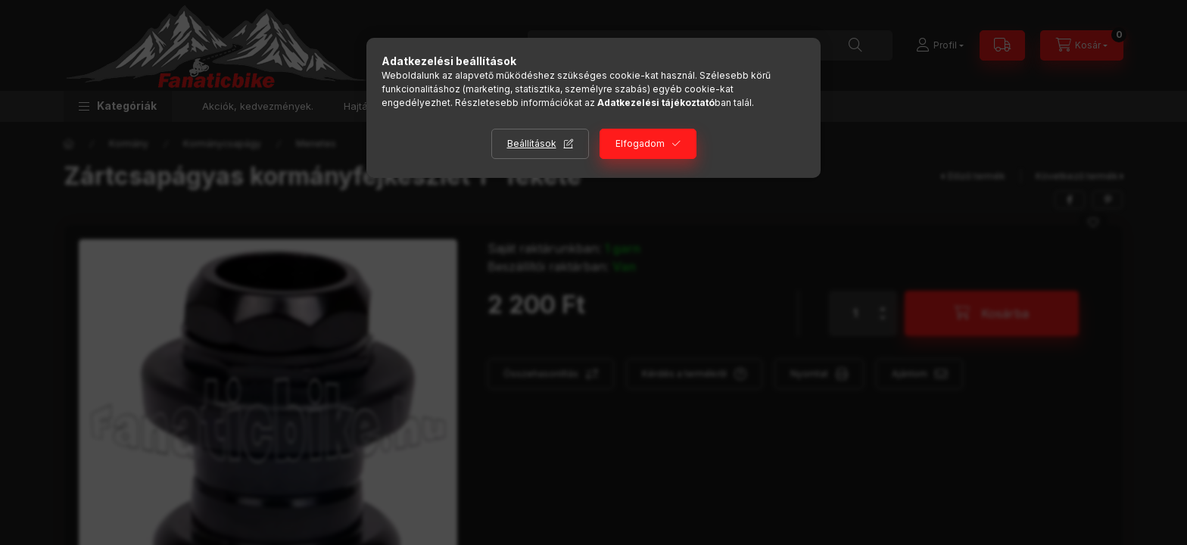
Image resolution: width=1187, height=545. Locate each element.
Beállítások (531, 143)
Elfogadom (640, 143)
